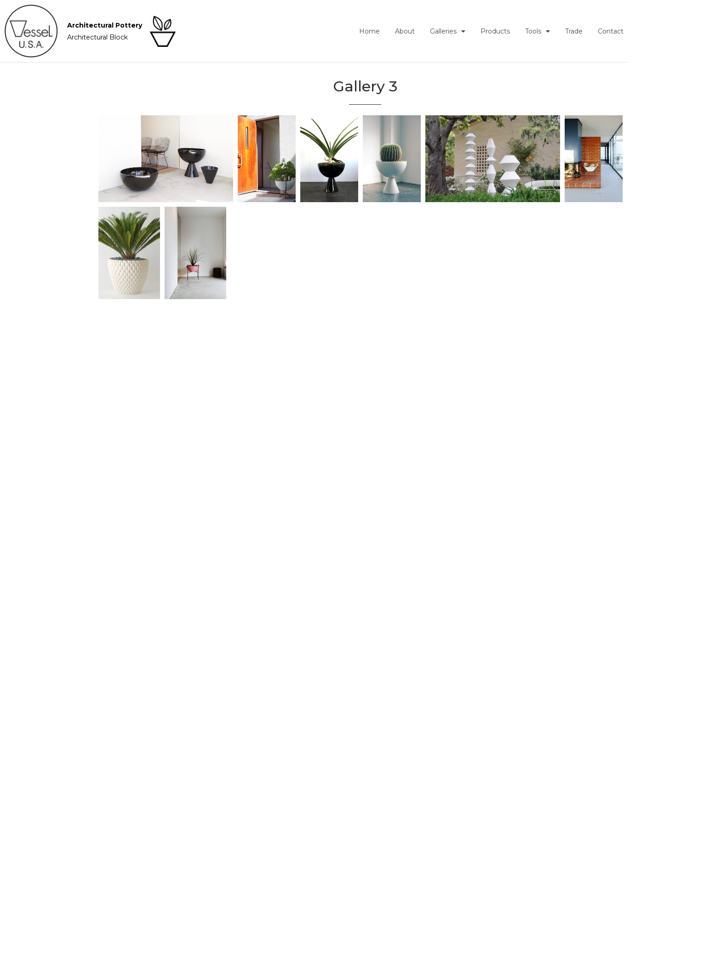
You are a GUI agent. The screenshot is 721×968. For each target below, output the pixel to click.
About (459, 31)
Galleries (502, 31)
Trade (628, 31)
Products (549, 31)
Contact (665, 31)
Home (423, 31)
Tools (591, 31)
